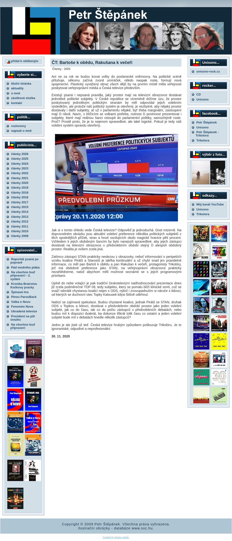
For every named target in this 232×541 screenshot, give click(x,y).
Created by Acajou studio (116, 537)
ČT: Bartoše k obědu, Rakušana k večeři (92, 62)
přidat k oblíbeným (22, 61)
